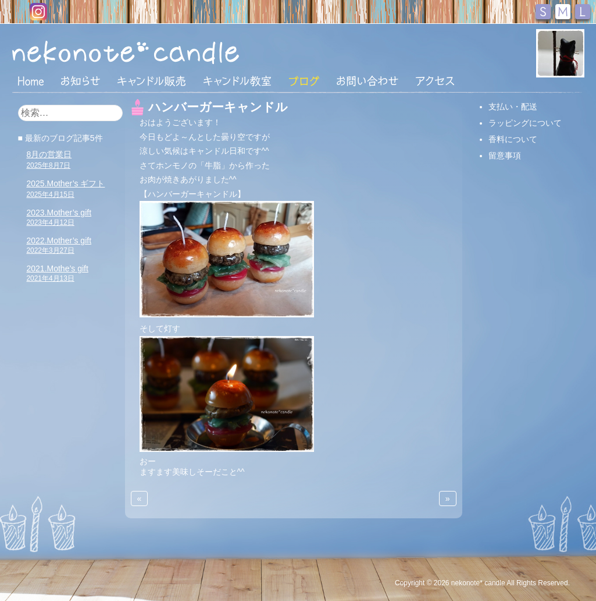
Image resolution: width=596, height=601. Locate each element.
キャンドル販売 (151, 81)
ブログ (304, 81)
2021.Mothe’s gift (57, 273)
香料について (512, 139)
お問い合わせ (367, 81)
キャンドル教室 (237, 81)
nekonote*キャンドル (161, 52)
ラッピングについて (525, 123)
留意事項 (504, 155)
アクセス (435, 81)
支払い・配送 (512, 106)
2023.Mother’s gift (59, 217)
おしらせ (80, 81)
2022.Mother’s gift (59, 245)
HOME (31, 80)
